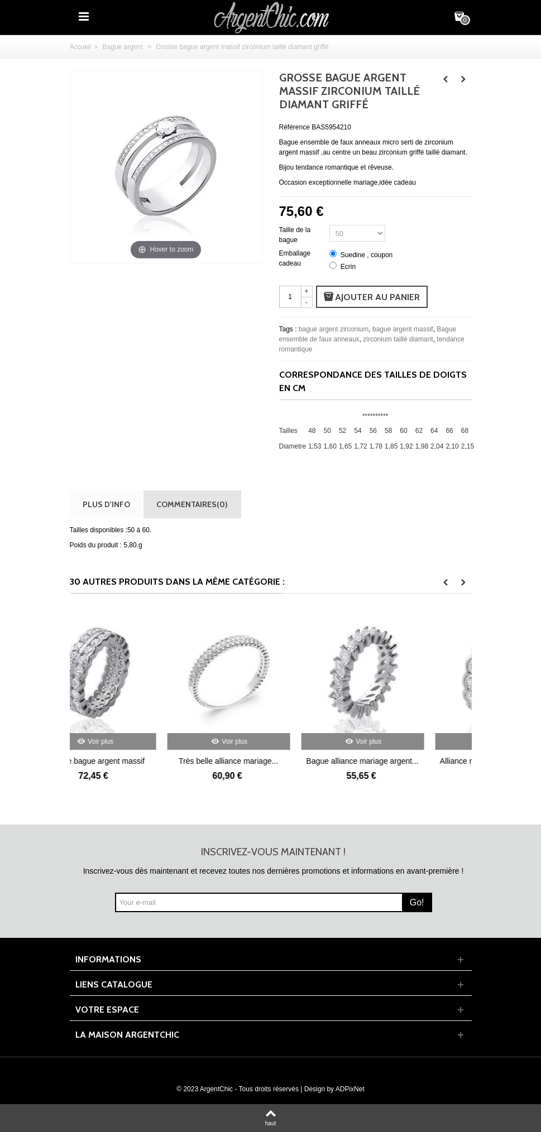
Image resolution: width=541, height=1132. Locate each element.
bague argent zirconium (333, 329)
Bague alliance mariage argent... (404, 761)
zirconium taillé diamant (398, 339)
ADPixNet (350, 1089)
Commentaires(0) (192, 504)
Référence (294, 127)
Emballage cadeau (295, 258)
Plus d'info (106, 504)
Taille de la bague (295, 235)
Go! (417, 902)
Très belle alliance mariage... (270, 761)
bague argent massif (402, 329)
